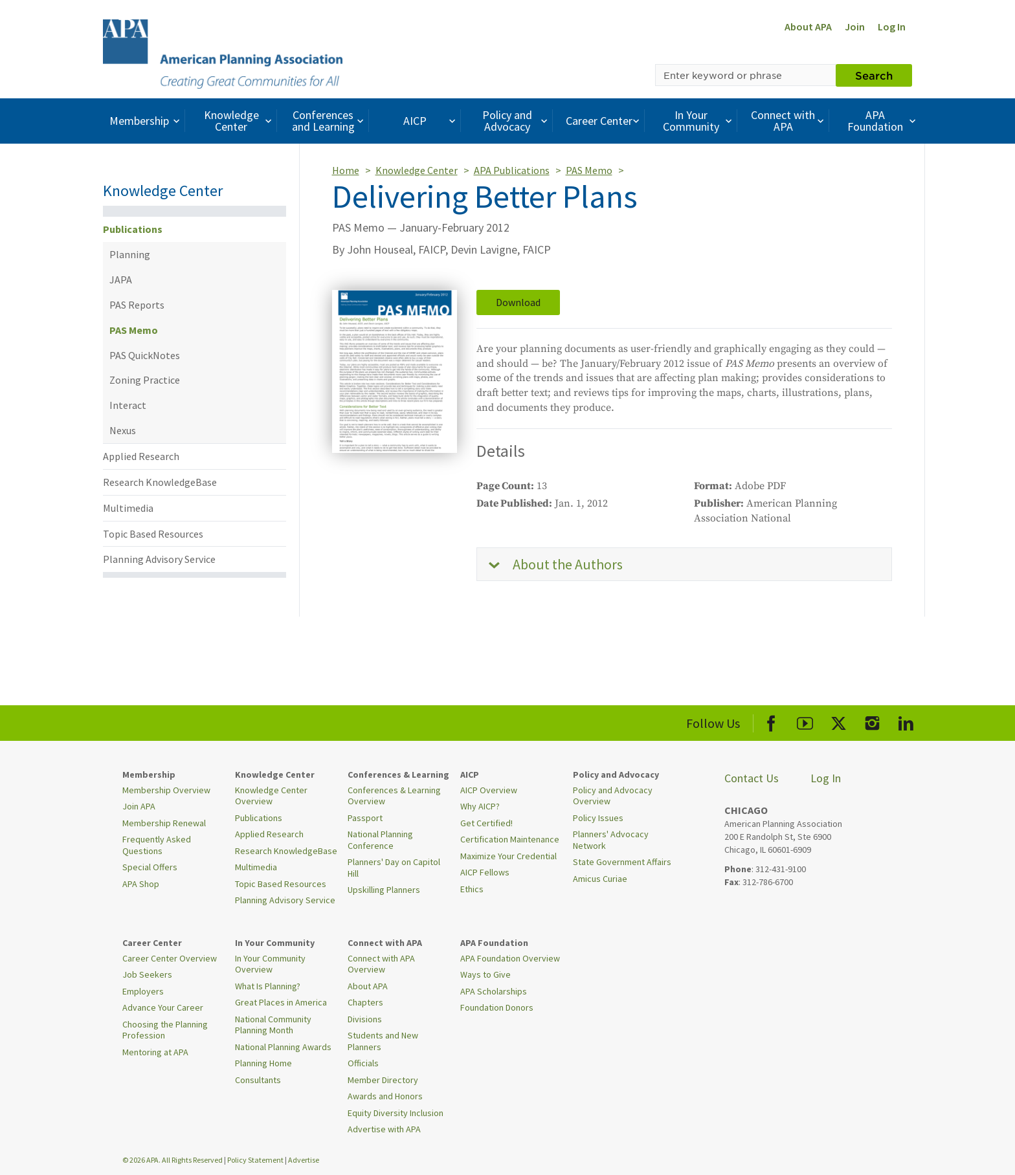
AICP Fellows (484, 872)
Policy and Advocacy (516, 120)
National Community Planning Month (273, 1025)
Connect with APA (789, 120)
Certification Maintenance (509, 839)
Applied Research (141, 456)
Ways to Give (485, 974)
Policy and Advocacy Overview (612, 795)
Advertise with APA (384, 1129)
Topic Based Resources (153, 533)
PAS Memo (133, 330)
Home (345, 170)
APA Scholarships (493, 991)
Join (855, 26)
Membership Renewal (164, 823)
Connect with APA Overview (381, 964)
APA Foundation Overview (510, 958)
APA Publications (512, 170)
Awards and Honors (385, 1096)
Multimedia (128, 507)
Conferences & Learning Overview (394, 795)
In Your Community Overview (270, 964)
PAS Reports (136, 304)
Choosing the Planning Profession (165, 1030)
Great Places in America (281, 1002)
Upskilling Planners (384, 889)
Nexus (122, 430)
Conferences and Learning (329, 120)
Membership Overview (166, 790)
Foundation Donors (496, 1007)
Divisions (365, 1019)
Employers (143, 991)
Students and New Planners (383, 1041)
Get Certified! (486, 823)
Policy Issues (598, 818)
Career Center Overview (169, 958)
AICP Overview (488, 790)
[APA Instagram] (872, 721)
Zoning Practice (144, 379)
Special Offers (149, 867)
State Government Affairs (622, 862)
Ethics (472, 889)
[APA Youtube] (805, 721)
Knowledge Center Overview (271, 795)
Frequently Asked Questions (156, 845)
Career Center (604, 120)
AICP (430, 120)
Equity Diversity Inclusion (395, 1113)
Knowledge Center (239, 120)
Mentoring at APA (155, 1052)
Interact (127, 405)
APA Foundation (883, 120)
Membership (146, 120)
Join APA (138, 806)
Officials (363, 1063)
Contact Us (751, 778)
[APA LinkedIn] (906, 721)
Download (518, 302)
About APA (808, 26)
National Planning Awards (283, 1047)
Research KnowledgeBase (160, 482)
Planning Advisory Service (159, 559)
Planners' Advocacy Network (611, 839)
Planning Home (263, 1063)
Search (874, 75)
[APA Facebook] (771, 721)
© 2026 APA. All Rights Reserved (173, 1160)
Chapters (365, 1002)
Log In (892, 26)
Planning (129, 254)
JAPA (120, 279)
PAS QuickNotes (144, 355)
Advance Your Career (162, 1007)
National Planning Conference (380, 839)
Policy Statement (255, 1160)
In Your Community (699, 120)
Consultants (258, 1080)
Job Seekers (147, 974)
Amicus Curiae (600, 878)
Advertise (303, 1160)
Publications (132, 229)
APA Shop (140, 884)
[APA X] (838, 721)
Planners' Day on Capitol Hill (394, 867)
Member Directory (383, 1080)
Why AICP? (480, 806)
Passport (365, 818)
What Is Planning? (267, 986)
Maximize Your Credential (508, 856)
